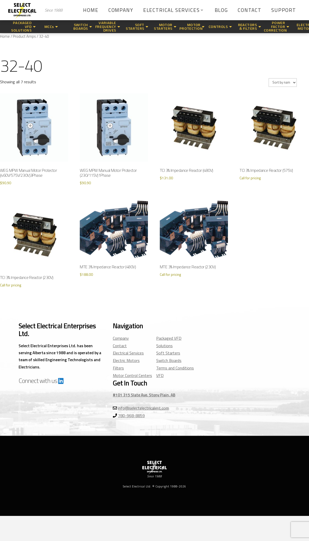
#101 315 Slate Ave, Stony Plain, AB (144, 395)
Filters (118, 368)
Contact (120, 346)
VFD (160, 375)
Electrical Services (128, 353)
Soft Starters (168, 353)
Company (121, 338)
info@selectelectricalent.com (143, 408)
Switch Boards (168, 360)
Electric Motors (126, 360)
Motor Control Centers (132, 375)
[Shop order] (282, 82)
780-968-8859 (131, 415)
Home (5, 36)
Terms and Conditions (175, 368)
